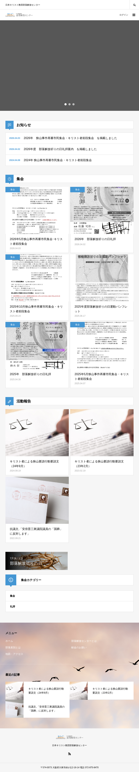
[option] (69, 65)
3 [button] (73, 104)
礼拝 (12, 606)
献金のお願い (79, 647)
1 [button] (65, 104)
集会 (12, 595)
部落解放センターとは (84, 640)
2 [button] (69, 104)
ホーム (9, 640)
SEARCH (134, 4)
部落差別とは (13, 647)
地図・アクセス (14, 654)
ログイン (123, 15)
